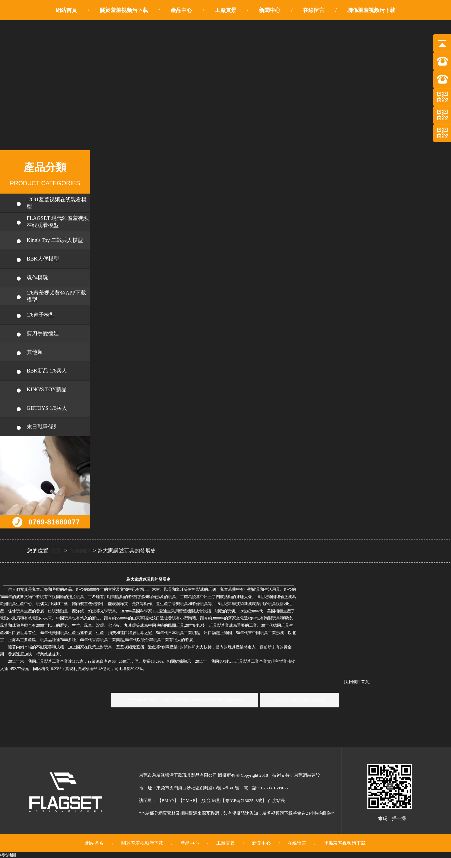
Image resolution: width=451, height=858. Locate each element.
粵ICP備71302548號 (243, 800)
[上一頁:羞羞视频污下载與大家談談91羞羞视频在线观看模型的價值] (184, 699)
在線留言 (313, 10)
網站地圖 (8, 855)
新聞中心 (269, 10)
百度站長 (276, 800)
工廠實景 (225, 10)
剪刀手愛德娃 (43, 333)
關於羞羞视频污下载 (124, 10)
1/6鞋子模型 (41, 315)
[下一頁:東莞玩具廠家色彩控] (299, 699)
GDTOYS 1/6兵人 (47, 408)
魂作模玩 (37, 277)
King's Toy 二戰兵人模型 (55, 240)
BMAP (168, 800)
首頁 (56, 550)
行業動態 (80, 550)
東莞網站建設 (307, 775)
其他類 (35, 352)
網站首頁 (66, 10)
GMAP (189, 800)
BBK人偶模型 (43, 259)
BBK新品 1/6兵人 (47, 371)
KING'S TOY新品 (47, 389)
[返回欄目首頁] (357, 681)
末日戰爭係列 (43, 426)
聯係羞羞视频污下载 (371, 10)
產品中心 (181, 10)
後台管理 (210, 800)
